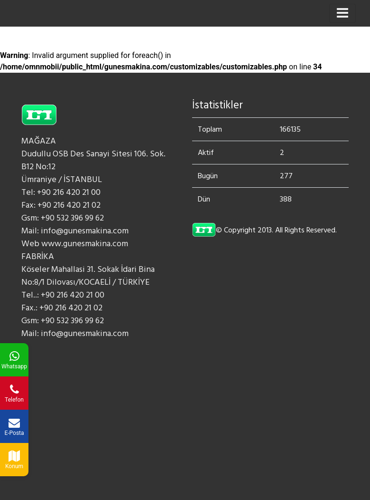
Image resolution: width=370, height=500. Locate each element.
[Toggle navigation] (342, 13)
